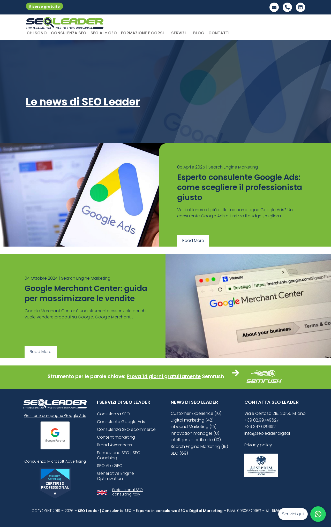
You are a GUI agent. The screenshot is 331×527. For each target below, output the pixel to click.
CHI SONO (37, 33)
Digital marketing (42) (192, 420)
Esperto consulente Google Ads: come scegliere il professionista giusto (239, 187)
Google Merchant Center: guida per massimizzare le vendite (86, 293)
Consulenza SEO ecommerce (126, 429)
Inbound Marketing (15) (193, 427)
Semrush (213, 376)
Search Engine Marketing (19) (199, 446)
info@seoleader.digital (267, 433)
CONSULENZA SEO (68, 33)
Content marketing (116, 437)
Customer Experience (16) (196, 413)
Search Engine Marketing (233, 167)
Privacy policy (258, 445)
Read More (193, 240)
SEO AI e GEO (104, 33)
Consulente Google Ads (121, 422)
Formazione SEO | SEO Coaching (118, 455)
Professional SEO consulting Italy (127, 492)
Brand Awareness (114, 445)
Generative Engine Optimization (115, 476)
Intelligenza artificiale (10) (196, 440)
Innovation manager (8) (195, 433)
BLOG (198, 33)
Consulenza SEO (113, 414)
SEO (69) (179, 453)
